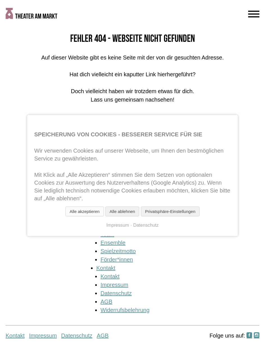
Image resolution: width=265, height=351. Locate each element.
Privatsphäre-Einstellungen (170, 211)
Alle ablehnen (122, 211)
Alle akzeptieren (85, 211)
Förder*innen (116, 259)
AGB (106, 302)
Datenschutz (116, 293)
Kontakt (105, 268)
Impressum (114, 285)
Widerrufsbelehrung (125, 310)
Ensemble (112, 243)
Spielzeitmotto (118, 251)
